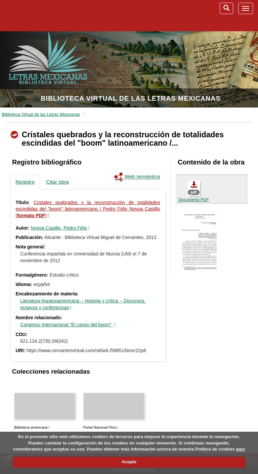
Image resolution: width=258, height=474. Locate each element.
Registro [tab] (25, 182)
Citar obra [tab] (57, 182)
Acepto (129, 461)
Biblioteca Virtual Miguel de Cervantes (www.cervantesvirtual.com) (40, 15)
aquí (240, 449)
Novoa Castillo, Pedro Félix (59, 228)
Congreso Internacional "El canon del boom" (66, 324)
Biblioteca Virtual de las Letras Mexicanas (130, 98)
